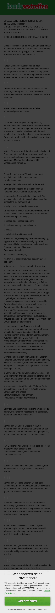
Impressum (42, 609)
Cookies (31, 609)
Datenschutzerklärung (16, 609)
